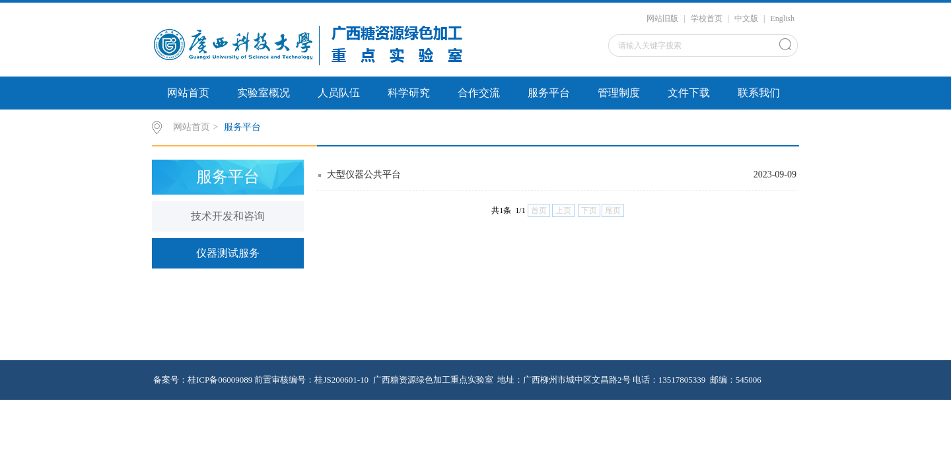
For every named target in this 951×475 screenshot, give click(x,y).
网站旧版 (662, 18)
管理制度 (619, 92)
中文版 (746, 18)
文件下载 (689, 92)
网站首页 (188, 92)
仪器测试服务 (228, 253)
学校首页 (706, 18)
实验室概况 (263, 92)
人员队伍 (339, 92)
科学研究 (409, 92)
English (782, 18)
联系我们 (759, 92)
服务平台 (549, 92)
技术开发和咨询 (228, 216)
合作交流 (479, 92)
